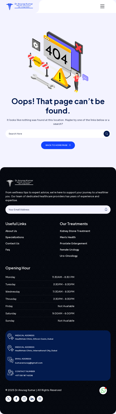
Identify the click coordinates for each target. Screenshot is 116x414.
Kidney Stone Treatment (75, 231)
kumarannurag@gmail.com (29, 363)
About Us (11, 231)
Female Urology (69, 249)
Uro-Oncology (68, 256)
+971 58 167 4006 (24, 375)
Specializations (14, 237)
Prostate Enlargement (73, 243)
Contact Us (12, 243)
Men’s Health (68, 237)
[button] (103, 390)
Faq (7, 249)
